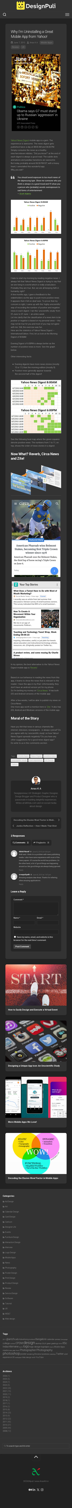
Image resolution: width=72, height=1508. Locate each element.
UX (23, 47)
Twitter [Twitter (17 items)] (60, 1353)
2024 (5, 1382)
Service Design (11, 1293)
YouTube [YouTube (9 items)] (39, 1357)
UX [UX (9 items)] (13, 1357)
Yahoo (15, 764)
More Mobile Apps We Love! (22, 1122)
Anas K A (34, 42)
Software (9, 1298)
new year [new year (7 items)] (12, 1350)
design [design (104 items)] (29, 1342)
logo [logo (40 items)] (26, 1346)
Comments (21, 843)
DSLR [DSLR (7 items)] (44, 1343)
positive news (50, 756)
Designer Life (10, 1227)
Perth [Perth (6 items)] (17, 1350)
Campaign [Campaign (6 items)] (64, 1339)
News (7, 1263)
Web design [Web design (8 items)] (26, 1357)
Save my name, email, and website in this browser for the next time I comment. (33, 938)
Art (6, 1206)
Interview (9, 1247)
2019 (5, 1397)
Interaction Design (12, 1242)
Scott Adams (25, 193)
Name (17, 918)
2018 (5, 1400)
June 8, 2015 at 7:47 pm (42, 875)
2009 (5, 1428)
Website (17, 927)
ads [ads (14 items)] (17, 1339)
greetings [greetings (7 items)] (54, 1343)
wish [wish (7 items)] (33, 1357)
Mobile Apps (46, 42)
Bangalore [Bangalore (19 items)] (40, 1339)
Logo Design (10, 1252)
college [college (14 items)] (6, 1343)
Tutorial (8, 1303)
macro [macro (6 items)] (51, 1347)
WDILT (7, 1314)
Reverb (34, 667)
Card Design (10, 1217)
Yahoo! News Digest (20, 140)
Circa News (42, 690)
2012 (5, 1419)
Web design (10, 1319)
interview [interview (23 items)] (13, 1346)
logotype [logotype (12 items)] (45, 1346)
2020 (5, 1394)
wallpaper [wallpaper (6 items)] (18, 1357)
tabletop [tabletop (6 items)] (53, 1354)
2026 (5, 1376)
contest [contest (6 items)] (12, 1343)
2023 (5, 1385)
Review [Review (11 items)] (37, 1354)
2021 (5, 1391)
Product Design (11, 1283)
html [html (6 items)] (60, 1343)
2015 (5, 1409)
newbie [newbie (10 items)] (6, 1350)
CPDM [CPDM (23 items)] (19, 1343)
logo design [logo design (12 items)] (35, 1346)
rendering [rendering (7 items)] (30, 1354)
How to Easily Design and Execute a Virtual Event (33, 1009)
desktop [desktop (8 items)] (38, 1343)
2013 (5, 1416)
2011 (5, 1422)
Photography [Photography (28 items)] (44, 1350)
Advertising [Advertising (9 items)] (24, 1339)
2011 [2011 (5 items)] (4, 1339)
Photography (10, 1268)
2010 (5, 1425)
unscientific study (19, 760)
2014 (5, 1413)
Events (8, 1232)
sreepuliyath (24, 875)
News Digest (36, 756)
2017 (5, 1403)
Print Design (10, 1278)
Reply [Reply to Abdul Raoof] (21, 870)
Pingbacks (42, 843)
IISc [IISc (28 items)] (65, 1343)
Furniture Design (12, 1237)
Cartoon (8, 1222)
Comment (19, 900)
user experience (35, 760)
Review (15, 47)
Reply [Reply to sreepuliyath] (21, 884)
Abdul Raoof (24, 852)
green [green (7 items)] (49, 1343)
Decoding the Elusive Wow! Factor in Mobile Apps (33, 1178)
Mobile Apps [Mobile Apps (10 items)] (59, 1347)
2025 (5, 1379)
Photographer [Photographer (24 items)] (28, 1350)
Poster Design (11, 1273)
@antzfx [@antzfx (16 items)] (10, 1339)
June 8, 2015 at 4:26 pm (41, 852)
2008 (5, 1431)
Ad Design (9, 1201)
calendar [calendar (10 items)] (50, 1339)
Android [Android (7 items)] (32, 1339)
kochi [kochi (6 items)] (21, 1347)
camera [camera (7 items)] (57, 1339)
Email (40, 918)
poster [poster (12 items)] (23, 1354)
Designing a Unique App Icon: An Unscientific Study (34, 1066)
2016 (5, 1406)
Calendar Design (12, 1212)
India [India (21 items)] (5, 1346)
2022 (5, 1388)
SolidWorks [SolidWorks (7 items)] (45, 1354)
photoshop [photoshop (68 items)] (11, 1353)
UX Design (49, 760)
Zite (48, 707)
